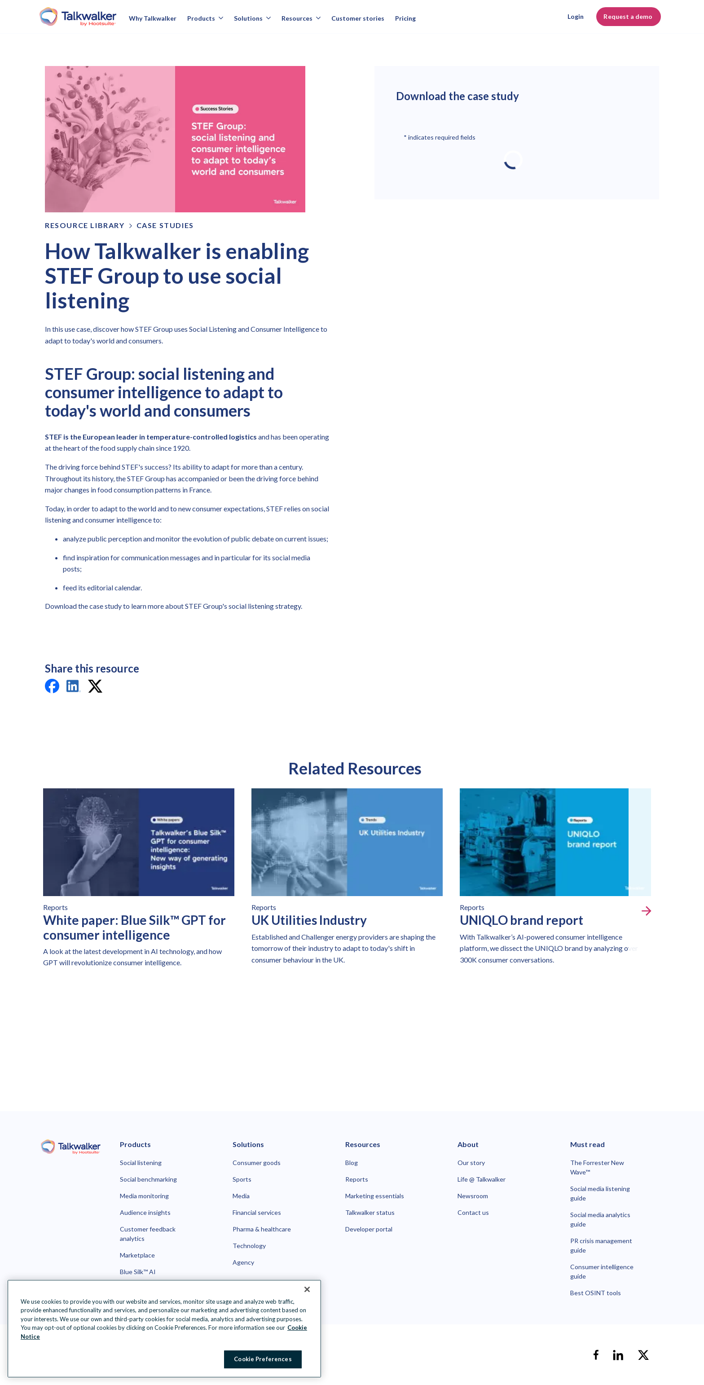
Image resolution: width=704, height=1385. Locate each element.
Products (205, 18)
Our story (471, 1162)
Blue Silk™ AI (138, 1271)
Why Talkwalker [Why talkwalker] (152, 18)
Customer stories (357, 18)
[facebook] (52, 687)
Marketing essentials (374, 1196)
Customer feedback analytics (148, 1233)
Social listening (141, 1162)
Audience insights (145, 1212)
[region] (164, 1328)
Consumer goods (257, 1162)
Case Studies (165, 225)
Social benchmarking (148, 1179)
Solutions (252, 18)
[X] (643, 1355)
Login (576, 16)
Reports (356, 1179)
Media (241, 1196)
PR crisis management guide (601, 1245)
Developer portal (368, 1229)
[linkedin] (73, 687)
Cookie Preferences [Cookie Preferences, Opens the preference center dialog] (262, 1359)
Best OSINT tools (595, 1293)
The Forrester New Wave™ (597, 1167)
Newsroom (473, 1196)
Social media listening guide (600, 1193)
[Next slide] (646, 910)
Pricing (405, 18)
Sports (242, 1179)
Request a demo (628, 16)
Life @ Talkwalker (482, 1179)
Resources (301, 18)
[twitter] (95, 687)
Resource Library (85, 225)
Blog (351, 1162)
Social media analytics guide (600, 1219)
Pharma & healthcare (262, 1229)
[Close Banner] (307, 1289)
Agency (243, 1262)
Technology (249, 1245)
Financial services (257, 1212)
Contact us (473, 1212)
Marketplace (137, 1255)
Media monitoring (144, 1196)
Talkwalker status (370, 1212)
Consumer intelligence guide (602, 1271)
